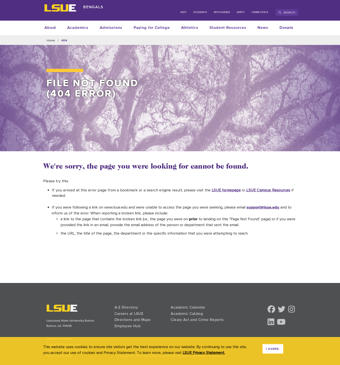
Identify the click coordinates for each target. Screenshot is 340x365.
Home (51, 40)
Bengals (93, 7)
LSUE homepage (226, 190)
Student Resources (227, 28)
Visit (183, 12)
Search (287, 12)
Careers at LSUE (128, 313)
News (262, 28)
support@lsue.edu (263, 207)
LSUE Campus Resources (267, 190)
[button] (271, 309)
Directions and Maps (132, 319)
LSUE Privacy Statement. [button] (204, 352)
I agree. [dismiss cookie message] (273, 348)
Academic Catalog (187, 313)
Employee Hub (127, 326)
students (200, 12)
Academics (77, 28)
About (50, 28)
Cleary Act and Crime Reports (197, 319)
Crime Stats (260, 12)
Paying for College (152, 28)
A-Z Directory (126, 307)
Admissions (111, 28)
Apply (241, 12)
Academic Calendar (188, 307)
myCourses (222, 12)
